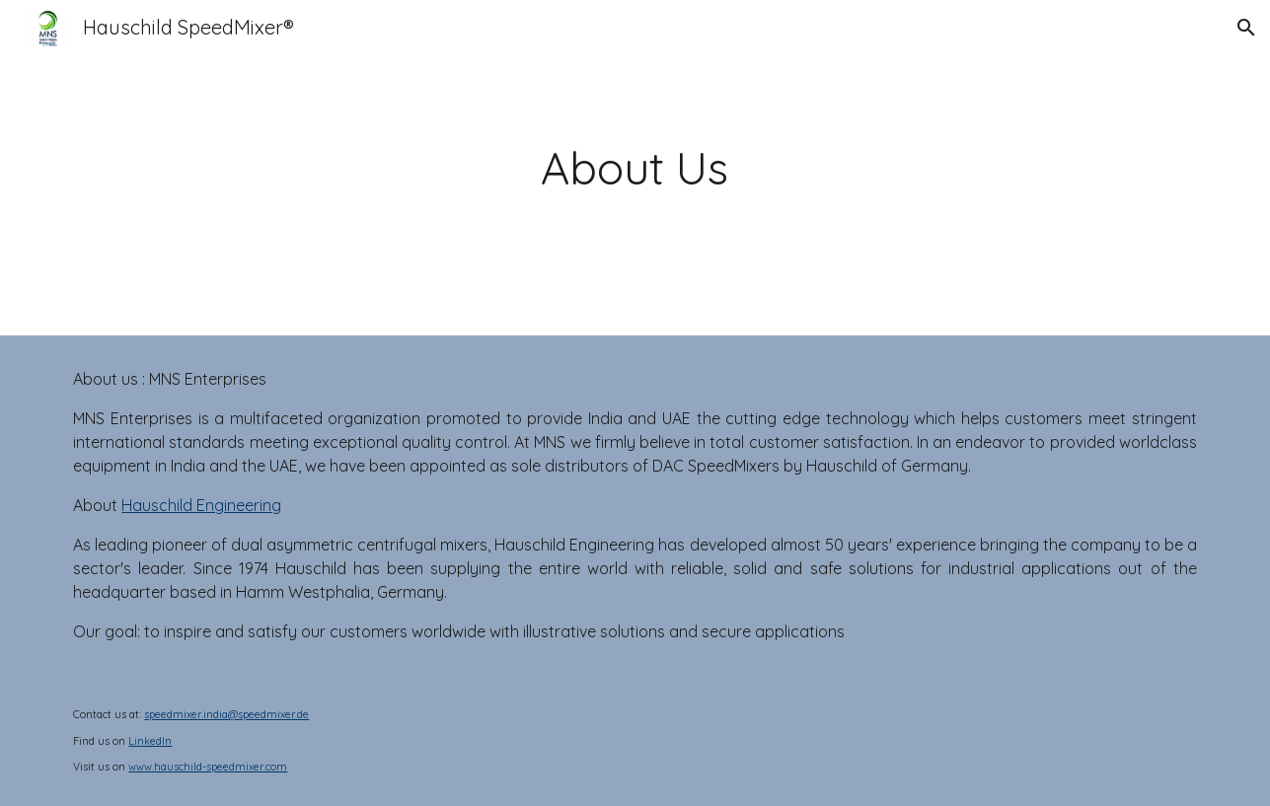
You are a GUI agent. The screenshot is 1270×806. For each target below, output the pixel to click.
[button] (1246, 27)
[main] (635, 168)
